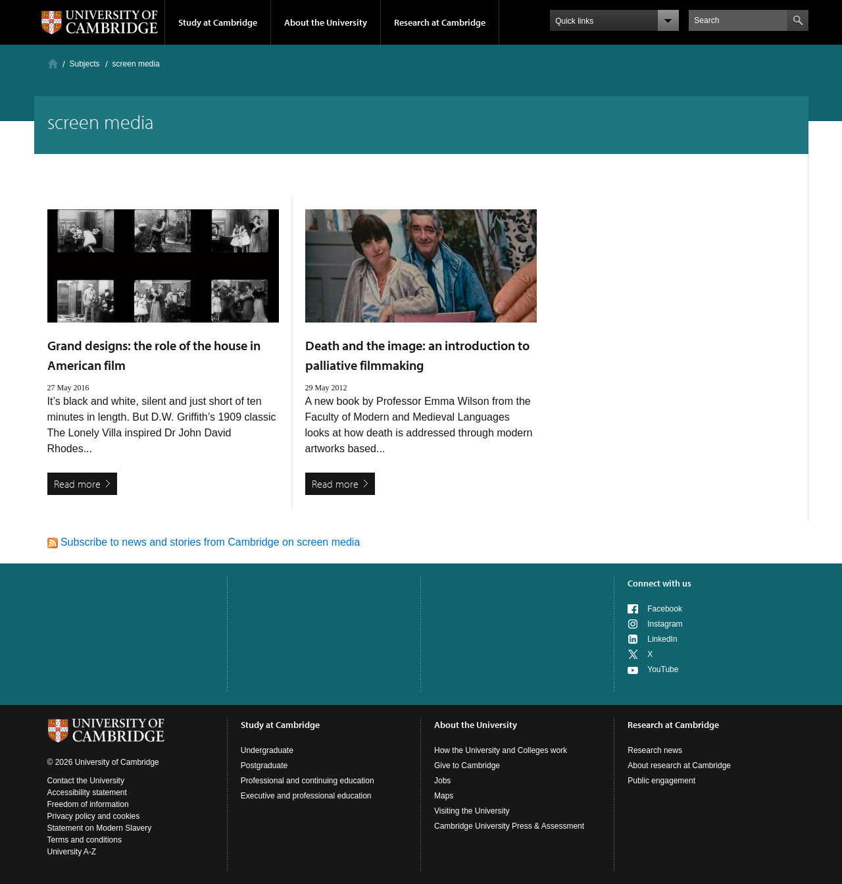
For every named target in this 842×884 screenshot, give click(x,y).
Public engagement (661, 780)
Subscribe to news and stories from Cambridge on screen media (203, 542)
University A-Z (72, 851)
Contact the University (85, 780)
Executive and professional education (306, 795)
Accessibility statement (87, 792)
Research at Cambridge (439, 22)
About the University (325, 22)
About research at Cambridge (679, 765)
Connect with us (659, 583)
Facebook (664, 608)
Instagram (664, 624)
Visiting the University (472, 811)
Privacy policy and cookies (93, 816)
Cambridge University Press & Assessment (509, 826)
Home (53, 63)
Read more (77, 483)
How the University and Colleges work (500, 750)
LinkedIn (662, 639)
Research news (655, 750)
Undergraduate (267, 750)
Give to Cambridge (467, 765)
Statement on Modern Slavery (99, 828)
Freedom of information (88, 804)
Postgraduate (264, 765)
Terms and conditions (84, 840)
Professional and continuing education (307, 780)
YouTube (662, 669)
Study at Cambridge (217, 22)
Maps (443, 795)
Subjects (85, 63)
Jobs (442, 780)
